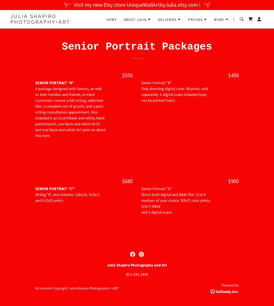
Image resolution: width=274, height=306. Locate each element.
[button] (137, 19)
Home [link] (111, 19)
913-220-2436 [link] (137, 274)
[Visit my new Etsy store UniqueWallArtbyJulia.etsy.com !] (137, 5)
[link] (54, 22)
